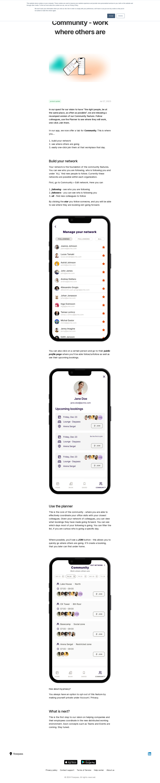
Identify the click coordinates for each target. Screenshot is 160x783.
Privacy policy (51, 770)
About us (110, 770)
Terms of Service (84, 770)
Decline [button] (120, 16)
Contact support (67, 770)
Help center (99, 770)
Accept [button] (111, 16)
